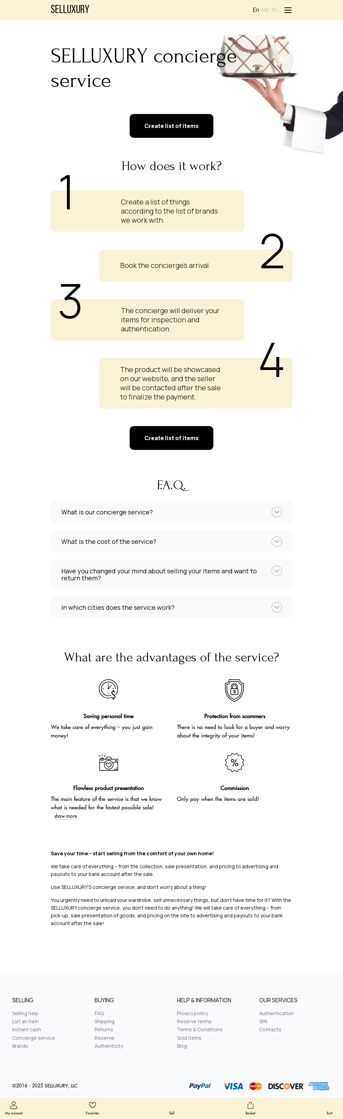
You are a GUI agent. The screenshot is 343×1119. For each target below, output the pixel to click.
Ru (275, 10)
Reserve (104, 1037)
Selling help (25, 1013)
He (265, 10)
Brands (20, 1046)
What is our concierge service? (107, 511)
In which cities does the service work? (117, 607)
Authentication (276, 1013)
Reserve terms (194, 1021)
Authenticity (109, 1046)
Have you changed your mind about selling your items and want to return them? (159, 574)
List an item (25, 1021)
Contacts (270, 1029)
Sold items (189, 1037)
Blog (182, 1046)
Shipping (105, 1021)
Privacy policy (192, 1013)
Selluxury (70, 10)
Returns (104, 1029)
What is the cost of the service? (108, 541)
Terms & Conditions (200, 1029)
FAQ (99, 1013)
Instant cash (26, 1029)
